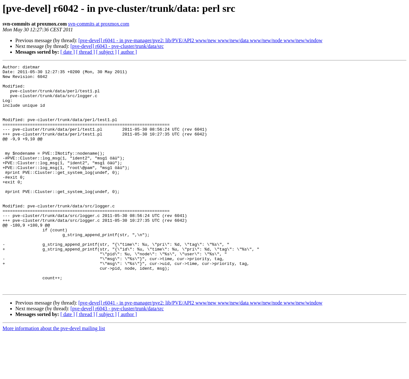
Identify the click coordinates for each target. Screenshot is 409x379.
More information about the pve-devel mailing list (54, 373)
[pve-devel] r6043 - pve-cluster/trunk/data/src (117, 46)
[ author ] (127, 52)
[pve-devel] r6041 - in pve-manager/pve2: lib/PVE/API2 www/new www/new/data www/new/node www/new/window (200, 40)
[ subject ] (106, 52)
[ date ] (67, 52)
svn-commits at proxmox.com (98, 24)
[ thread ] (85, 52)
